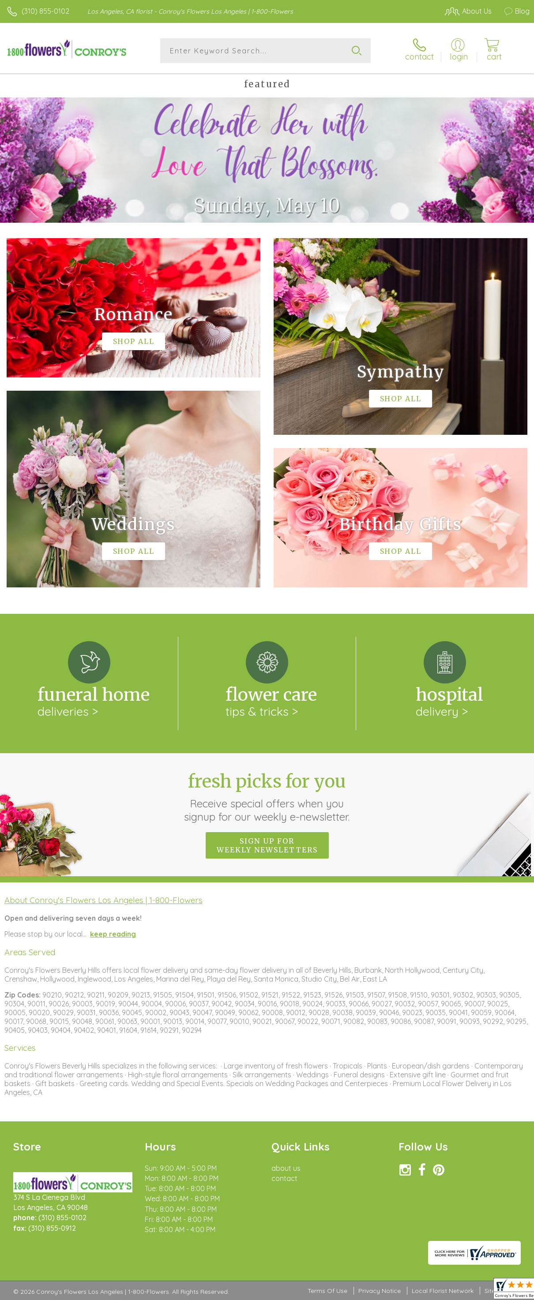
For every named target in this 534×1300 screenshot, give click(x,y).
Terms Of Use (327, 1291)
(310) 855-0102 (45, 11)
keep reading (113, 934)
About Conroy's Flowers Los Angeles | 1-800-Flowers (103, 900)
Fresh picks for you (267, 796)
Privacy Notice (379, 1291)
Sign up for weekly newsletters (267, 845)
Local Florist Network (443, 1291)
